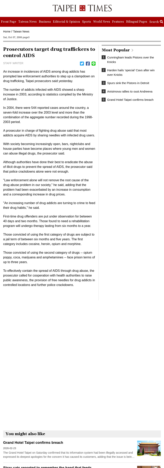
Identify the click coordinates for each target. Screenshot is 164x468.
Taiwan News (21, 31)
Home (6, 31)
